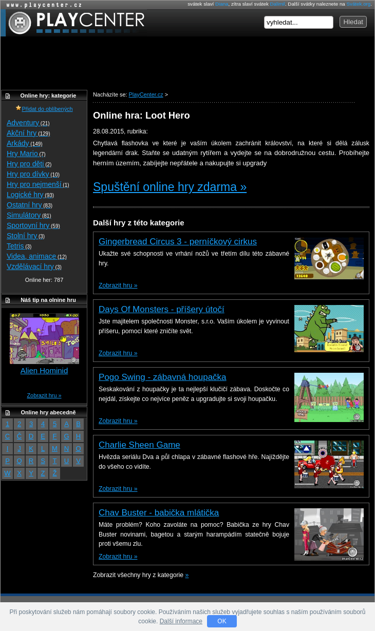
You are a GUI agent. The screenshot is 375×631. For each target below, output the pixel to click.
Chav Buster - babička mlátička (159, 513)
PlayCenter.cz (74, 22)
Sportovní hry (33, 225)
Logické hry (30, 194)
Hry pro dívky (33, 174)
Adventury (28, 123)
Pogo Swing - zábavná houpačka (163, 377)
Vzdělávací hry (34, 266)
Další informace (181, 621)
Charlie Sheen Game (139, 445)
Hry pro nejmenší (38, 184)
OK (221, 621)
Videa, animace (37, 256)
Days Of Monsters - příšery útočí (161, 309)
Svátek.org (359, 4)
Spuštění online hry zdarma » (170, 187)
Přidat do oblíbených (43, 109)
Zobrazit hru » (118, 285)
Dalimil (277, 4)
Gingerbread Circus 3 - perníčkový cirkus (178, 241)
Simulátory (29, 215)
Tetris (19, 246)
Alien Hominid (44, 370)
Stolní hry (26, 236)
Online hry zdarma (42, 5)
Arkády (25, 143)
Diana (222, 4)
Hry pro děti (29, 164)
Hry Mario (26, 153)
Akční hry (28, 133)
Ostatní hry (29, 205)
